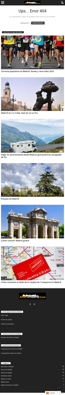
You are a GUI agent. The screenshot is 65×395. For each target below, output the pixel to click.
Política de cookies (6, 319)
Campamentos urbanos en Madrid (11, 353)
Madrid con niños (6, 379)
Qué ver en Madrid (6, 237)
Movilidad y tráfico (6, 152)
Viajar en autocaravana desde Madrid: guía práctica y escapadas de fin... (31, 156)
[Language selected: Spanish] (53, 393)
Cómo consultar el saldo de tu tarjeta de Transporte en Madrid (31, 282)
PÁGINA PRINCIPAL (38, 23)
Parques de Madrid (10, 199)
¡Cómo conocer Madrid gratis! (15, 240)
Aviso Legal (4, 315)
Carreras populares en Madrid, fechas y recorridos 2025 (27, 71)
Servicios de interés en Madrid (10, 337)
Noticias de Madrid (6, 68)
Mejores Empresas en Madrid (9, 385)
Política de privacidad (7, 324)
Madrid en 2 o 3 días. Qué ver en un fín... (20, 113)
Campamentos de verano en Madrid (11, 349)
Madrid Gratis (5, 382)
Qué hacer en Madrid (7, 110)
